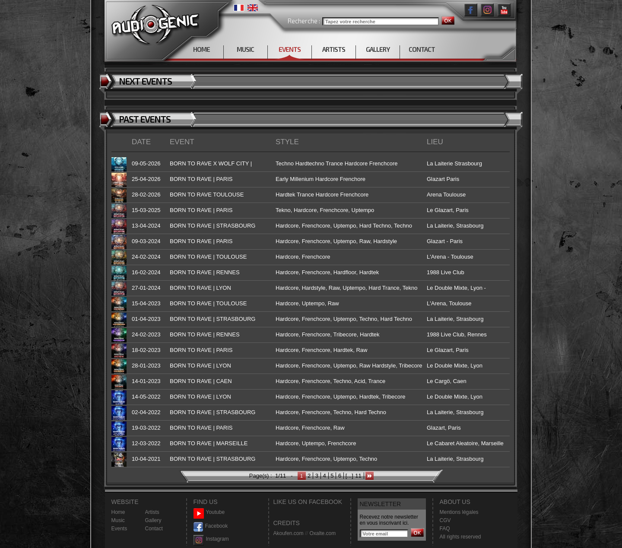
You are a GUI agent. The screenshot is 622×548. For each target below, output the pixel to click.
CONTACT (422, 49)
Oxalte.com (322, 533)
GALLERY (378, 49)
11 (358, 475)
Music (118, 520)
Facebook (211, 526)
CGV (445, 520)
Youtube (209, 512)
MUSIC (245, 49)
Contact (154, 529)
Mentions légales (459, 512)
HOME (201, 49)
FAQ (445, 529)
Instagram (211, 539)
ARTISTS (333, 49)
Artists (152, 512)
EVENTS (290, 49)
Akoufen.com (288, 533)
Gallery (153, 520)
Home (118, 512)
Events (119, 529)
